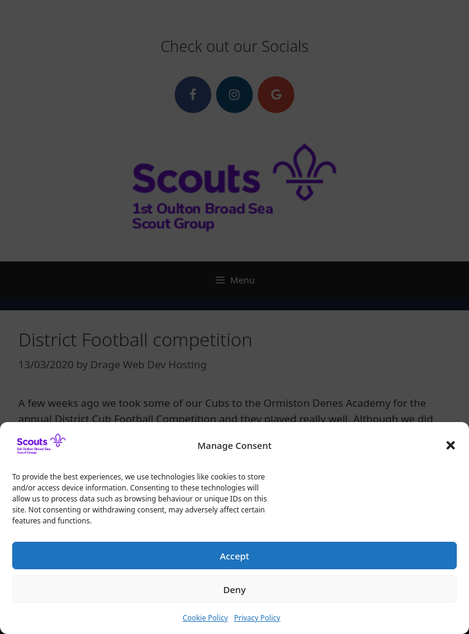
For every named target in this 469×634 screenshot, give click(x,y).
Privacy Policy (257, 623)
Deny (235, 595)
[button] (451, 451)
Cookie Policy (205, 623)
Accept (234, 561)
